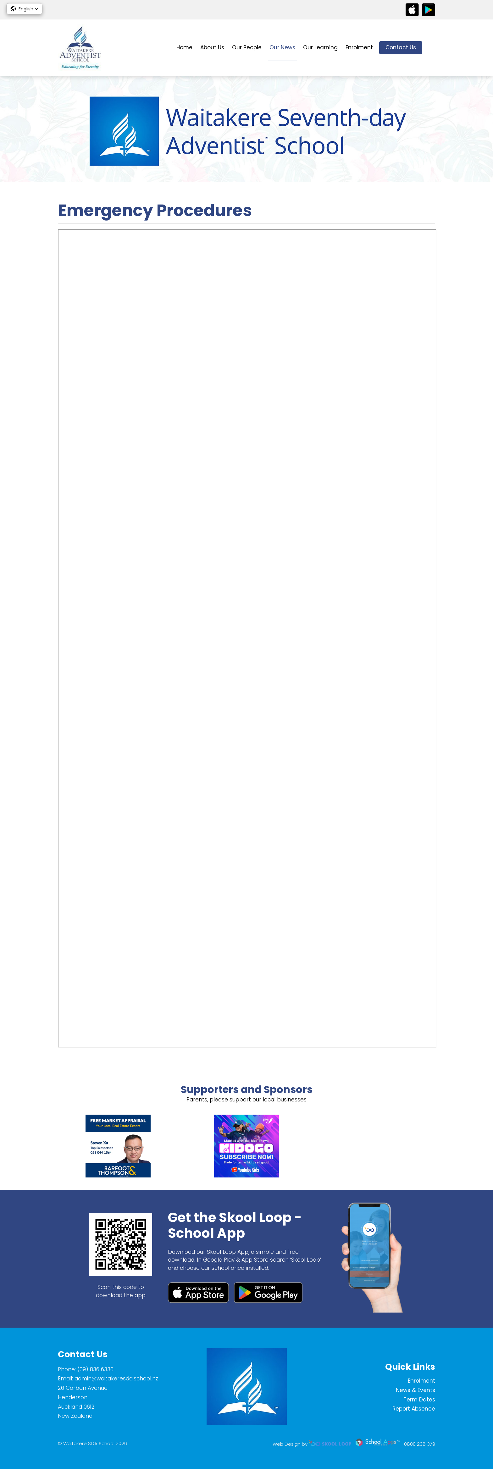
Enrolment (359, 47)
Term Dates (419, 1399)
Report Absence (413, 1408)
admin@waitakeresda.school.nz (116, 1378)
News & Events (415, 1390)
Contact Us (400, 47)
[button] (24, 9)
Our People (247, 47)
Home (184, 47)
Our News (282, 47)
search (432, 48)
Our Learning (320, 47)
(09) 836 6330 (95, 1369)
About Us (212, 47)
